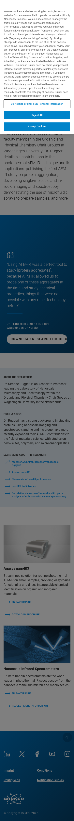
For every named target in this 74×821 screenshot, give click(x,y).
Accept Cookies (37, 126)
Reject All (37, 115)
